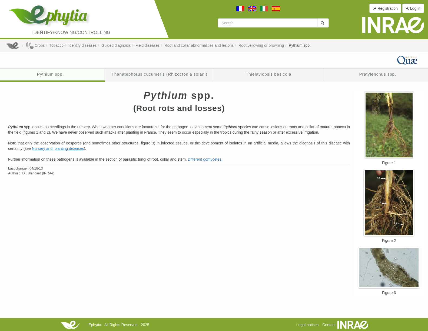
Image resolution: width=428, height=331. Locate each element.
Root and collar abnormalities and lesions (199, 45)
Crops (35, 45)
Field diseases (147, 45)
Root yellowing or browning (261, 45)
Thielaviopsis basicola (268, 74)
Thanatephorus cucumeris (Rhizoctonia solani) (159, 74)
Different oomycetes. (205, 159)
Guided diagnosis (116, 45)
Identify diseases (82, 45)
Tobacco (56, 45)
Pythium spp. (300, 45)
